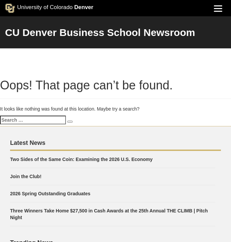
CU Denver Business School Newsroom (100, 32)
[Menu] (217, 8)
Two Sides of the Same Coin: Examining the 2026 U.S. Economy (81, 159)
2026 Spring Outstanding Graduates (50, 193)
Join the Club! (25, 176)
